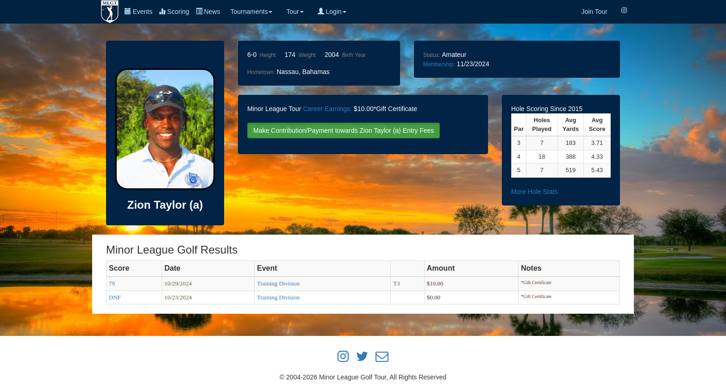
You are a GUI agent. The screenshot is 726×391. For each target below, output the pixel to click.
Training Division (278, 283)
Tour (294, 11)
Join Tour (594, 11)
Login (332, 11)
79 (112, 283)
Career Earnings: (327, 108)
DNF (115, 297)
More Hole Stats (534, 191)
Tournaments (251, 11)
